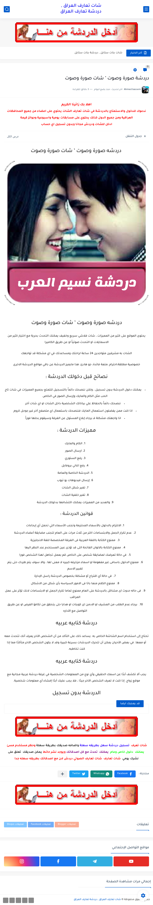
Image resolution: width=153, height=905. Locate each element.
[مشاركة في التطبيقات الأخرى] (62, 773)
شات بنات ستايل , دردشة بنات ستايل (98, 52)
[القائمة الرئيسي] (146, 9)
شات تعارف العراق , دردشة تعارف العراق (80, 9)
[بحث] (7, 9)
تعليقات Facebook (41, 824)
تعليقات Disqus (15, 824)
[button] (125, 773)
